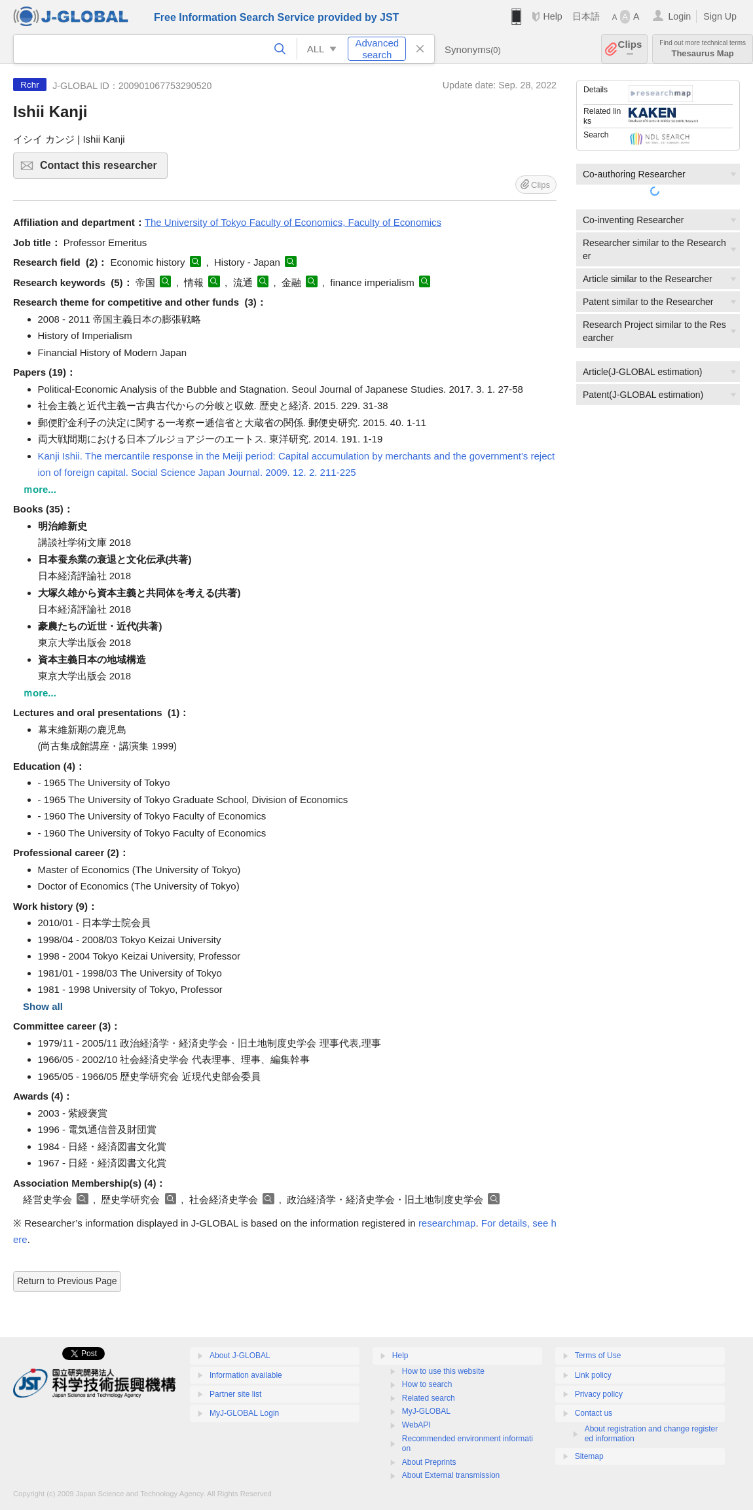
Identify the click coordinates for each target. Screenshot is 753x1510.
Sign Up (720, 16)
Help (552, 16)
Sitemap (589, 1456)
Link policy (593, 1375)
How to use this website (443, 1371)
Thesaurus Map (702, 48)
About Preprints (429, 1462)
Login (679, 16)
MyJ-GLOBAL (426, 1411)
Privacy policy (599, 1394)
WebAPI (416, 1424)
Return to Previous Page (67, 1281)
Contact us (593, 1413)
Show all (43, 1006)
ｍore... (39, 489)
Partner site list (235, 1394)
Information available (246, 1375)
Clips (630, 49)
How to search (427, 1384)
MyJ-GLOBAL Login (244, 1413)
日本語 (586, 16)
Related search (428, 1398)
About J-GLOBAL (240, 1355)
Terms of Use (598, 1355)
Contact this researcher (102, 169)
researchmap (447, 1223)
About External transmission (451, 1475)
